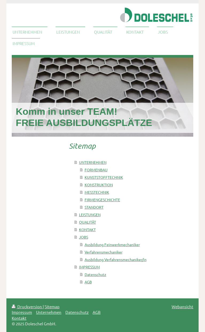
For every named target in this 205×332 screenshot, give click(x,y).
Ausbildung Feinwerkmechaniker (112, 244)
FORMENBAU (96, 169)
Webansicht (182, 306)
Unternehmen (48, 312)
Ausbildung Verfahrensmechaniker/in (116, 259)
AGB (88, 281)
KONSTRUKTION (99, 184)
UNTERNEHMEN (93, 162)
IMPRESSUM (89, 266)
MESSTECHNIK (97, 192)
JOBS (83, 237)
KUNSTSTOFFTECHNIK (104, 177)
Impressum (22, 312)
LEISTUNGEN (90, 214)
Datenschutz (95, 274)
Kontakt (19, 318)
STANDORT (94, 207)
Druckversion (27, 306)
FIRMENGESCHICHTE (102, 199)
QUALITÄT (87, 222)
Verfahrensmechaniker (104, 252)
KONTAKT (87, 229)
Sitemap (52, 306)
